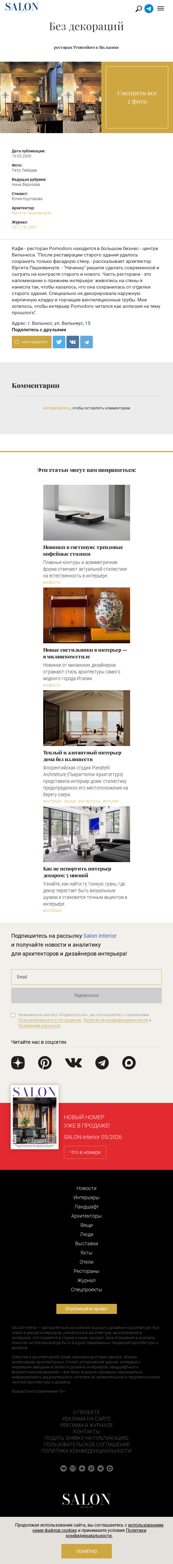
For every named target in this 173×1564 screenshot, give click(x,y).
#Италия (110, 801)
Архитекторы (86, 1216)
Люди (86, 1234)
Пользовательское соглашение (86, 1444)
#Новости (52, 582)
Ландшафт (86, 1207)
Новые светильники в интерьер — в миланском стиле (85, 653)
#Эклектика (89, 801)
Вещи (86, 1225)
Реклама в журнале (86, 1425)
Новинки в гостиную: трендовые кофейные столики (83, 550)
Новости (86, 1188)
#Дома (70, 801)
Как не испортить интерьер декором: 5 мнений (77, 872)
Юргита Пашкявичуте (31, 213)
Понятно (86, 1551)
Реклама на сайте (86, 1419)
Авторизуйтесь (56, 408)
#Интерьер (52, 801)
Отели (86, 1262)
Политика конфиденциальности (86, 1451)
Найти (139, 9)
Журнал (86, 1280)
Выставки (86, 1243)
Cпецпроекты (86, 1289)
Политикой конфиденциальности (115, 1020)
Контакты (86, 1432)
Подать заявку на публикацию (86, 1438)
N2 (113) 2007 (24, 227)
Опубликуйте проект (86, 1308)
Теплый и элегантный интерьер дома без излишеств (82, 755)
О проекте (86, 1412)
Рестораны (87, 1271)
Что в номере (85, 1152)
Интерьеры (86, 1197)
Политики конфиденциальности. (106, 1533)
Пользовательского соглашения (49, 1020)
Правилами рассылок (39, 1025)
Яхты (86, 1253)
